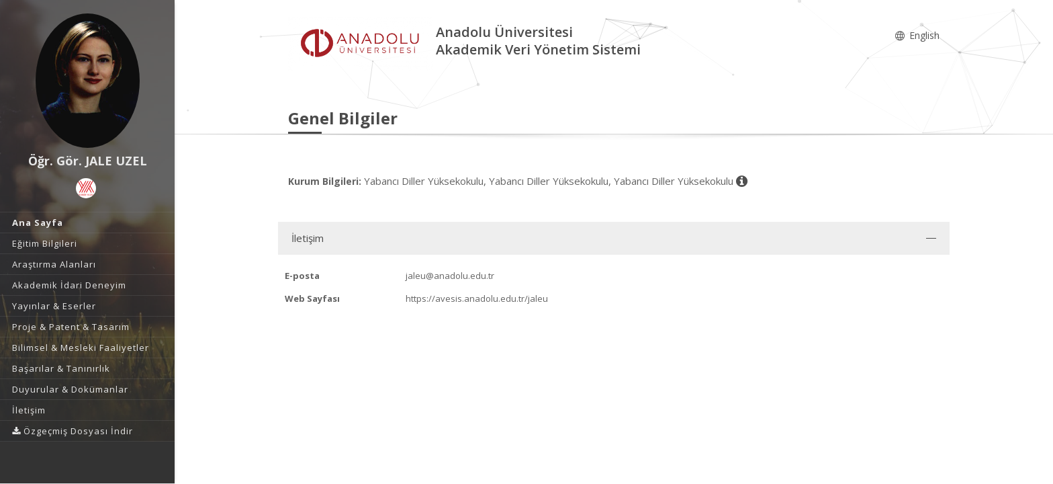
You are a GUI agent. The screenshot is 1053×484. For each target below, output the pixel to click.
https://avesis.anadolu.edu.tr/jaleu (477, 298)
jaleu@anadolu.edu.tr (450, 276)
